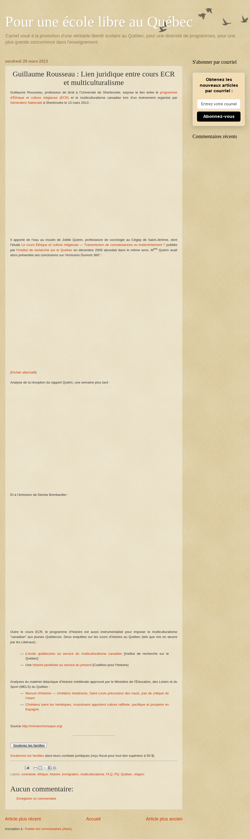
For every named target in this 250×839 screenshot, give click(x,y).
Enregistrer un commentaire (36, 798)
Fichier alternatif (24, 372)
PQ (116, 774)
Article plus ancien (164, 818)
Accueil (93, 818)
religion (139, 774)
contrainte (29, 774)
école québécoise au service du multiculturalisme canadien (75, 654)
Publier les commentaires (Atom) (48, 829)
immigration (70, 774)
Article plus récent (23, 818)
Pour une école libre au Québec (99, 21)
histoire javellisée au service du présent (62, 665)
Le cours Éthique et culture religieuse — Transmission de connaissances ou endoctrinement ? (92, 245)
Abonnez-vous (218, 116)
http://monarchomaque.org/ (42, 726)
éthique (43, 774)
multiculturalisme (92, 774)
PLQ (109, 774)
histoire (55, 774)
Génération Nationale (26, 103)
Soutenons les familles (27, 756)
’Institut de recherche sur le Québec (44, 250)
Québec (126, 774)
